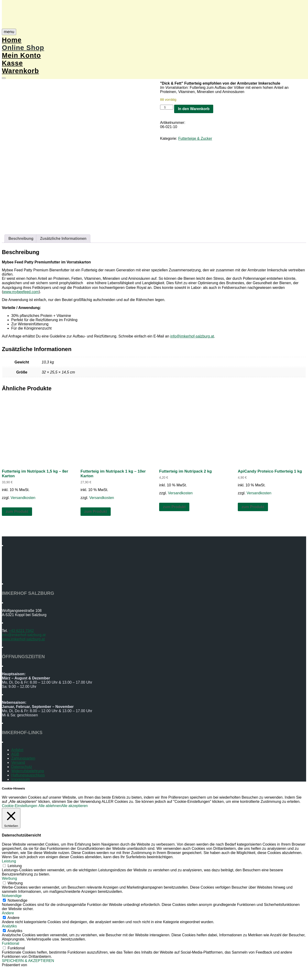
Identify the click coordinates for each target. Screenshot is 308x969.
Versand (18, 762)
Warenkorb (20, 71)
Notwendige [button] (12, 896)
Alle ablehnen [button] (49, 806)
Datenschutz (21, 767)
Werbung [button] (9, 878)
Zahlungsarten (23, 758)
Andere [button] (8, 913)
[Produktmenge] (166, 107)
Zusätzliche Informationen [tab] (63, 238)
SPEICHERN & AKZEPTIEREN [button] (28, 961)
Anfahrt (17, 750)
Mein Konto (21, 55)
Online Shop (23, 47)
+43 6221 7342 (21, 631)
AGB (15, 754)
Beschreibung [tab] (20, 238)
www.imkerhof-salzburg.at (23, 639)
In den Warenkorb (193, 109)
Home (12, 40)
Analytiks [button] (9, 926)
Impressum (20, 779)
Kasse (12, 63)
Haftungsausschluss (28, 775)
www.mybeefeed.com (21, 292)
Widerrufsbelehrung (27, 771)
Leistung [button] (9, 861)
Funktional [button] (10, 943)
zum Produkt (17, 511)
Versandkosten (23, 498)
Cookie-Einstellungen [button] (19, 806)
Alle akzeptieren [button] (74, 806)
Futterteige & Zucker (195, 138)
